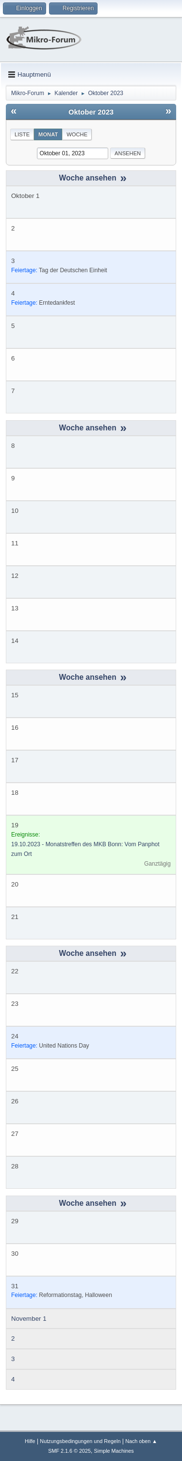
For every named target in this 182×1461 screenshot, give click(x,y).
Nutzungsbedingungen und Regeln (80, 1441)
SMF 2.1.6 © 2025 (69, 1451)
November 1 (29, 1318)
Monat (48, 134)
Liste (22, 134)
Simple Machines (114, 1451)
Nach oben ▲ (141, 1441)
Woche (76, 134)
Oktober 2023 (91, 112)
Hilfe (30, 1441)
